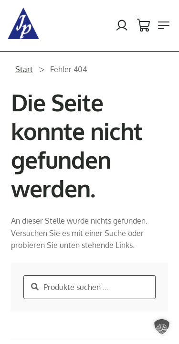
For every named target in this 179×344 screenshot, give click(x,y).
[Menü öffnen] (163, 25)
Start (24, 69)
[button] (162, 327)
